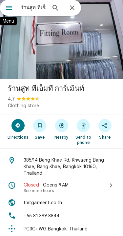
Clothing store (23, 105)
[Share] (105, 129)
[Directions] (18, 129)
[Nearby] (61, 129)
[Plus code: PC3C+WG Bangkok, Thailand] (61, 228)
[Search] (55, 8)
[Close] (72, 8)
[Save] (40, 129)
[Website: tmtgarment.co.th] (61, 202)
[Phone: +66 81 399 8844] (61, 215)
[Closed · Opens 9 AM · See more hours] (61, 187)
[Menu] (9, 8)
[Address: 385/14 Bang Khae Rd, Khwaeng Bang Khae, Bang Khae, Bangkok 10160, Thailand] (61, 166)
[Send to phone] (83, 131)
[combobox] (33, 7)
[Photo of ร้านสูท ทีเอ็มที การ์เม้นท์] (61, 39)
